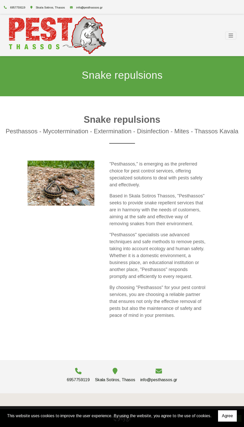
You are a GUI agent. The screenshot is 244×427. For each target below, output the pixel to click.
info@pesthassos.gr (89, 7)
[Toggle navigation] (231, 36)
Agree (227, 416)
